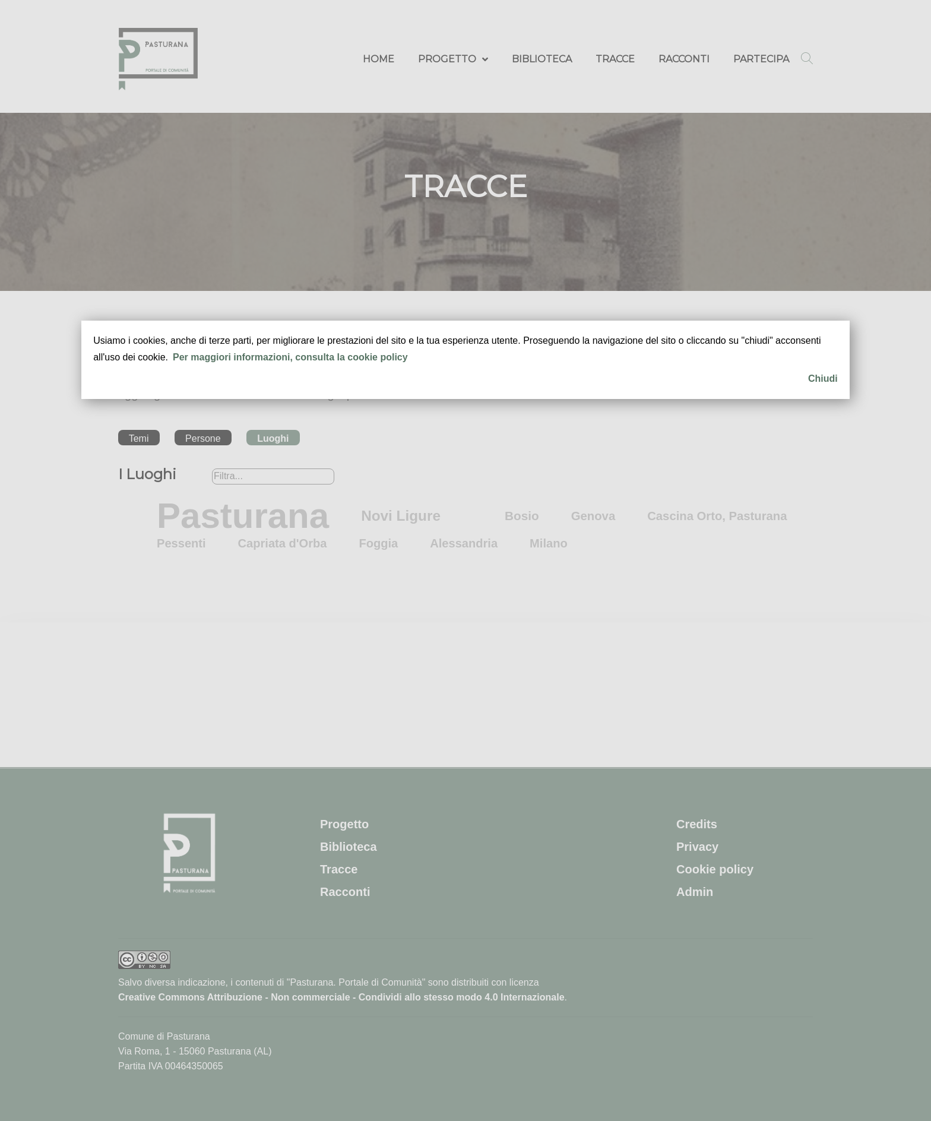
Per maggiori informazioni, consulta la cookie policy (290, 357)
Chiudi (823, 378)
